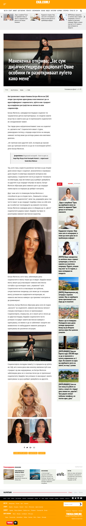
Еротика (30, 515)
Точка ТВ (72, 11)
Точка (6, 90)
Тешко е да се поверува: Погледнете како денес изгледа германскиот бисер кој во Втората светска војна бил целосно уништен (68, 306)
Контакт (80, 508)
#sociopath (30, 158)
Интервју (53, 11)
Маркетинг (74, 508)
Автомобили (36, 11)
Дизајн (45, 508)
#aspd (14, 158)
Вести (5, 11)
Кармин (59, 11)
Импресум (68, 508)
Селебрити (24, 511)
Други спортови (39, 504)
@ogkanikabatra (18, 156)
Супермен (66, 11)
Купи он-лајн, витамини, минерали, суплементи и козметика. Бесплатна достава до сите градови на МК (74, 477)
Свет (22, 501)
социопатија (33, 455)
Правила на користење (77, 516)
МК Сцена (30, 511)
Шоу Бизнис (7, 511)
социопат (42, 455)
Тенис (26, 504)
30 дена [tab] (80, 490)
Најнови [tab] (67, 184)
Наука (6, 515)
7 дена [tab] (75, 490)
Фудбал (11, 504)
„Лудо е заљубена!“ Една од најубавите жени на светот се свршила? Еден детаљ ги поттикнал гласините (21, 18)
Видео (48, 11)
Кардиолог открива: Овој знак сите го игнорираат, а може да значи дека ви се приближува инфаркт (48, 17)
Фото (43, 496)
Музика (18, 511)
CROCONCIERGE (44, 472)
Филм (14, 511)
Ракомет (21, 504)
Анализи (26, 501)
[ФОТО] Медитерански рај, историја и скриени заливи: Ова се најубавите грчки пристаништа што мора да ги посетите (68, 281)
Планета (28, 11)
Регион (17, 501)
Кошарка (16, 504)
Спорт (10, 11)
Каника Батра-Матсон (20, 455)
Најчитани (7, 490)
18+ (77, 11)
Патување (33, 508)
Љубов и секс (26, 508)
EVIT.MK (69, 472)
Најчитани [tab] (76, 184)
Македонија (11, 501)
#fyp (18, 158)
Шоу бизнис (21, 11)
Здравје (11, 508)
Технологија (12, 515)
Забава (43, 11)
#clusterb (36, 158)
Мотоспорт (31, 504)
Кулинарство (40, 508)
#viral (25, 158)
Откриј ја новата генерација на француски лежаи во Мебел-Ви (22, 477)
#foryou (22, 158)
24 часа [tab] (70, 490)
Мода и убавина (18, 508)
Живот (15, 11)
